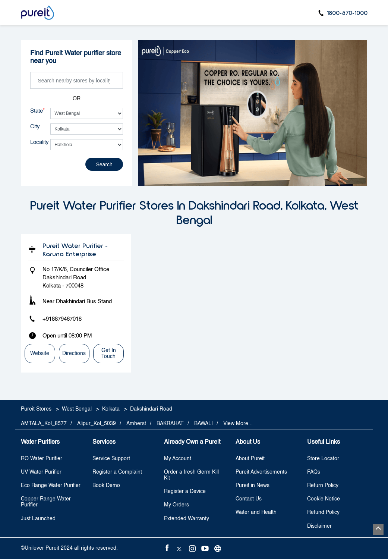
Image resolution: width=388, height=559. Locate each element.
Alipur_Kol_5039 (96, 423)
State (37, 111)
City (35, 126)
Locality (39, 142)
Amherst (136, 423)
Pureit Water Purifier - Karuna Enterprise (75, 249)
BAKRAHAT (170, 423)
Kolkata (111, 409)
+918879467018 (62, 319)
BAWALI (203, 423)
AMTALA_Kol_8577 (44, 423)
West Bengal (77, 409)
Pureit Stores (37, 409)
